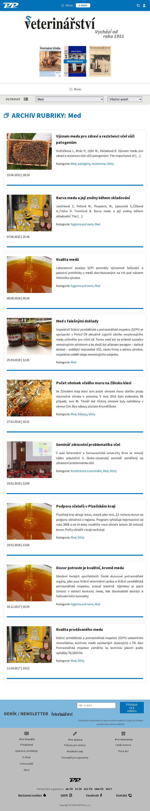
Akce (26, 770)
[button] (132, 708)
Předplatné (26, 744)
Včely (110, 164)
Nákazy (82, 414)
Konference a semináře (86, 471)
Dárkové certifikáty (26, 751)
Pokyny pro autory (75, 745)
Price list (123, 751)
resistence (98, 164)
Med (73, 164)
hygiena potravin (82, 224)
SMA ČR (99, 789)
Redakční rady (75, 751)
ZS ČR (78, 789)
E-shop (27, 757)
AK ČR (69, 789)
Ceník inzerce (123, 745)
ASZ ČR (88, 789)
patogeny (84, 164)
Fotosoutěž (26, 763)
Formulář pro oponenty (75, 757)
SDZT (108, 789)
